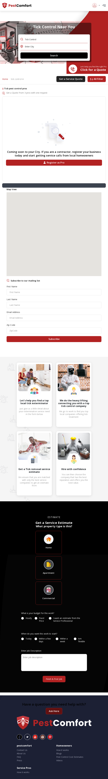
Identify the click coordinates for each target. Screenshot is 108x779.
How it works (62, 750)
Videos (59, 760)
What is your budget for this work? (37, 613)
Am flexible (80, 640)
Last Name (12, 299)
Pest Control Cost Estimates (69, 757)
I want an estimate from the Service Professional (64, 619)
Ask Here (54, 711)
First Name (12, 286)
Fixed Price (40, 619)
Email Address (13, 312)
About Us (21, 753)
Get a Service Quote (71, 79)
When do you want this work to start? (39, 633)
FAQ (19, 757)
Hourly (26, 618)
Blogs (59, 753)
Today (26, 638)
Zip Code (11, 325)
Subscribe (54, 339)
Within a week (62, 640)
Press (19, 760)
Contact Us (22, 750)
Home (5, 79)
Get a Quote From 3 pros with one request (26, 92)
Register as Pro (54, 162)
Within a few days (42, 640)
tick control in (17, 79)
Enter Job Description (31, 650)
